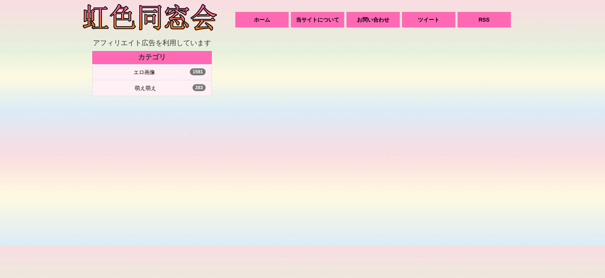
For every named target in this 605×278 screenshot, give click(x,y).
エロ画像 (144, 72)
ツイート (428, 20)
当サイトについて (317, 20)
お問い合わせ (373, 20)
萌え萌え (145, 88)
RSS (484, 20)
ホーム (262, 20)
